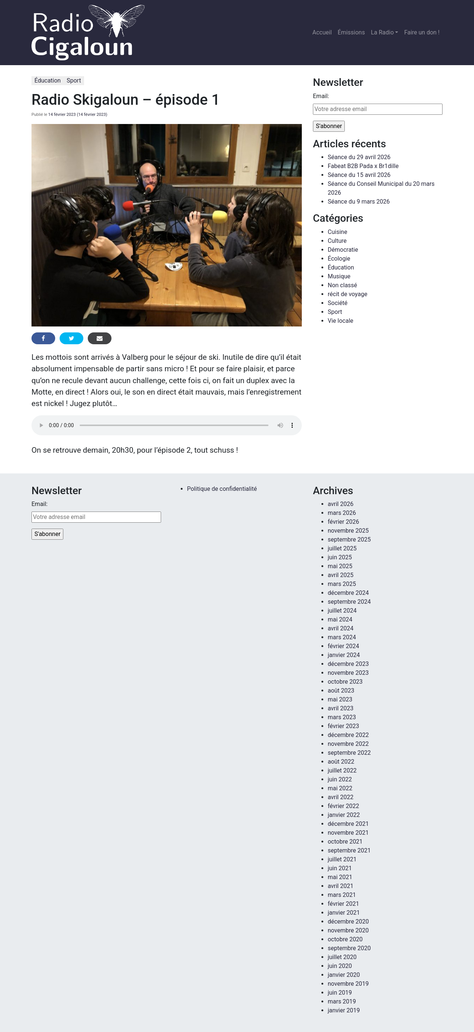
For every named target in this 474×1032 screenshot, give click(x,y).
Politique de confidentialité (222, 488)
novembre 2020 (348, 930)
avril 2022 (340, 797)
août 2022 (341, 761)
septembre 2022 (349, 752)
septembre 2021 (349, 850)
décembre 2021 (348, 823)
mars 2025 (342, 583)
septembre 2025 (349, 539)
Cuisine (337, 231)
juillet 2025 (342, 548)
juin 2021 (340, 868)
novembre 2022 (348, 743)
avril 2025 (340, 575)
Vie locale (340, 320)
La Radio (382, 32)
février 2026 (343, 521)
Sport (74, 80)
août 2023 (341, 690)
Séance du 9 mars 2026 (359, 201)
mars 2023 (342, 717)
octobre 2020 (345, 939)
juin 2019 (340, 992)
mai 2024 (340, 619)
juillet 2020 (342, 957)
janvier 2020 (344, 974)
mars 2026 (342, 512)
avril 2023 (340, 708)
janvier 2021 (344, 912)
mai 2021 (340, 877)
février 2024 (343, 646)
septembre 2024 (349, 601)
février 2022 (343, 806)
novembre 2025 (348, 530)
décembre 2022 (348, 734)
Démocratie (343, 249)
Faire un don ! (422, 32)
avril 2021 (340, 885)
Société (337, 302)
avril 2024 (340, 628)
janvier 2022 (344, 814)
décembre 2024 (348, 592)
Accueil (322, 32)
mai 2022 (340, 788)
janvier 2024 (344, 655)
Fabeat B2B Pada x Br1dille (363, 166)
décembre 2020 (348, 921)
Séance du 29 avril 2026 (359, 157)
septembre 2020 (349, 948)
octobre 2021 (345, 841)
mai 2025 (340, 566)
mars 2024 (342, 637)
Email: (321, 96)
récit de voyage (347, 294)
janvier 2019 (344, 1010)
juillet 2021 (342, 859)
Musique (339, 276)
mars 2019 (342, 1001)
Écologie (339, 258)
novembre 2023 (348, 672)
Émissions (351, 32)
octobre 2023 (345, 681)
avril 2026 (340, 503)
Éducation (47, 80)
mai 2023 (340, 699)
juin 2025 (340, 557)
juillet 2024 (342, 610)
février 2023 (343, 726)
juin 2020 (340, 965)
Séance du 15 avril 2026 (359, 174)
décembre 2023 (348, 663)
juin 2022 (340, 779)
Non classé (342, 285)
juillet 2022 (342, 770)
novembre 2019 (348, 983)
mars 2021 (342, 894)
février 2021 (343, 903)
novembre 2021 (348, 832)
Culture (337, 240)
